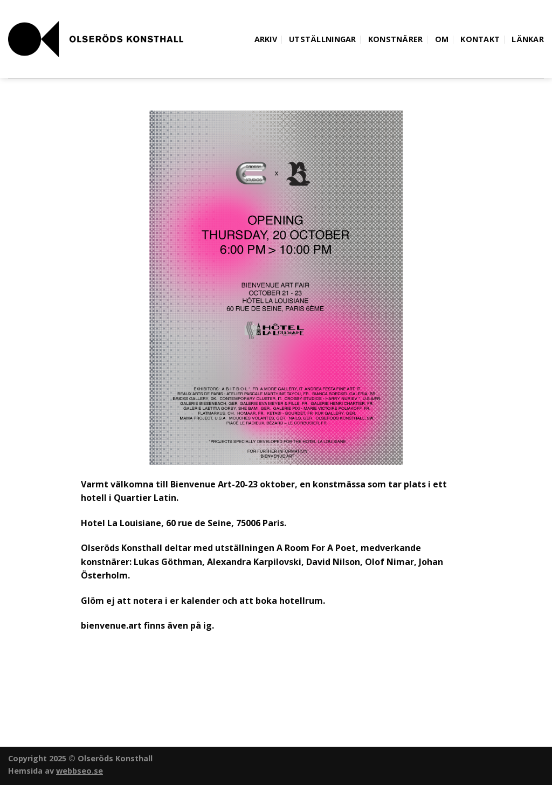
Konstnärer (395, 39)
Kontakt (480, 39)
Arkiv (265, 39)
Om (442, 39)
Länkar (528, 39)
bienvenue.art (111, 625)
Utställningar (322, 39)
